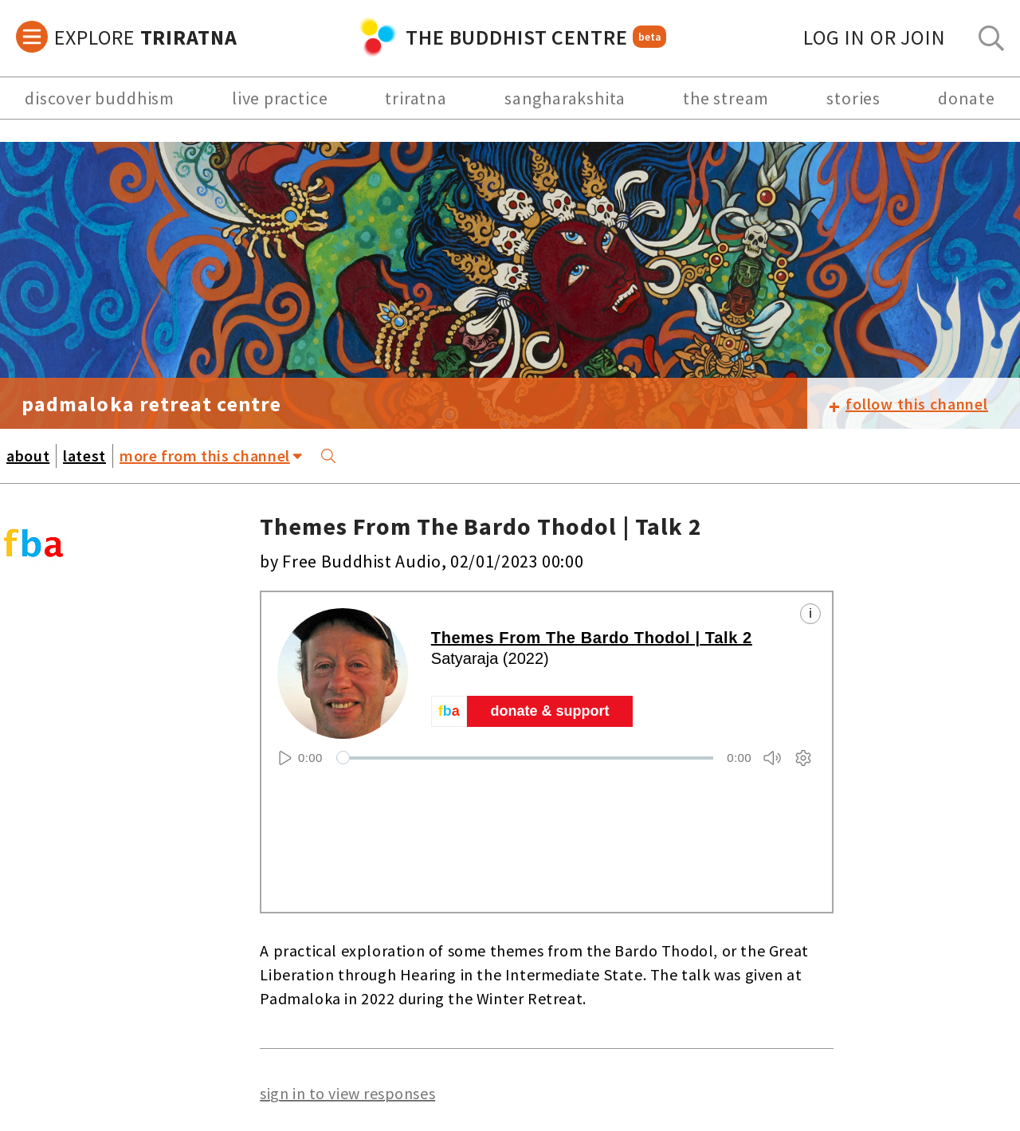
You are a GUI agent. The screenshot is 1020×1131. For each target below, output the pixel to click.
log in (874, 37)
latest (84, 455)
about (27, 455)
